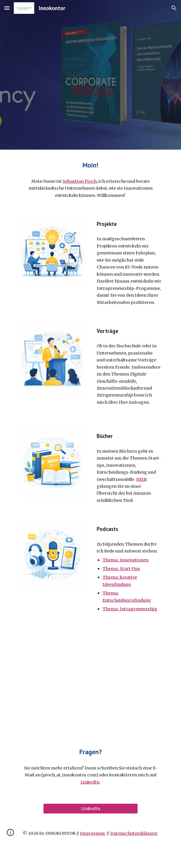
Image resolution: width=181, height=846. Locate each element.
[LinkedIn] (90, 808)
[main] (90, 165)
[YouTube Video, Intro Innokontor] (90, 679)
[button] (7, 8)
